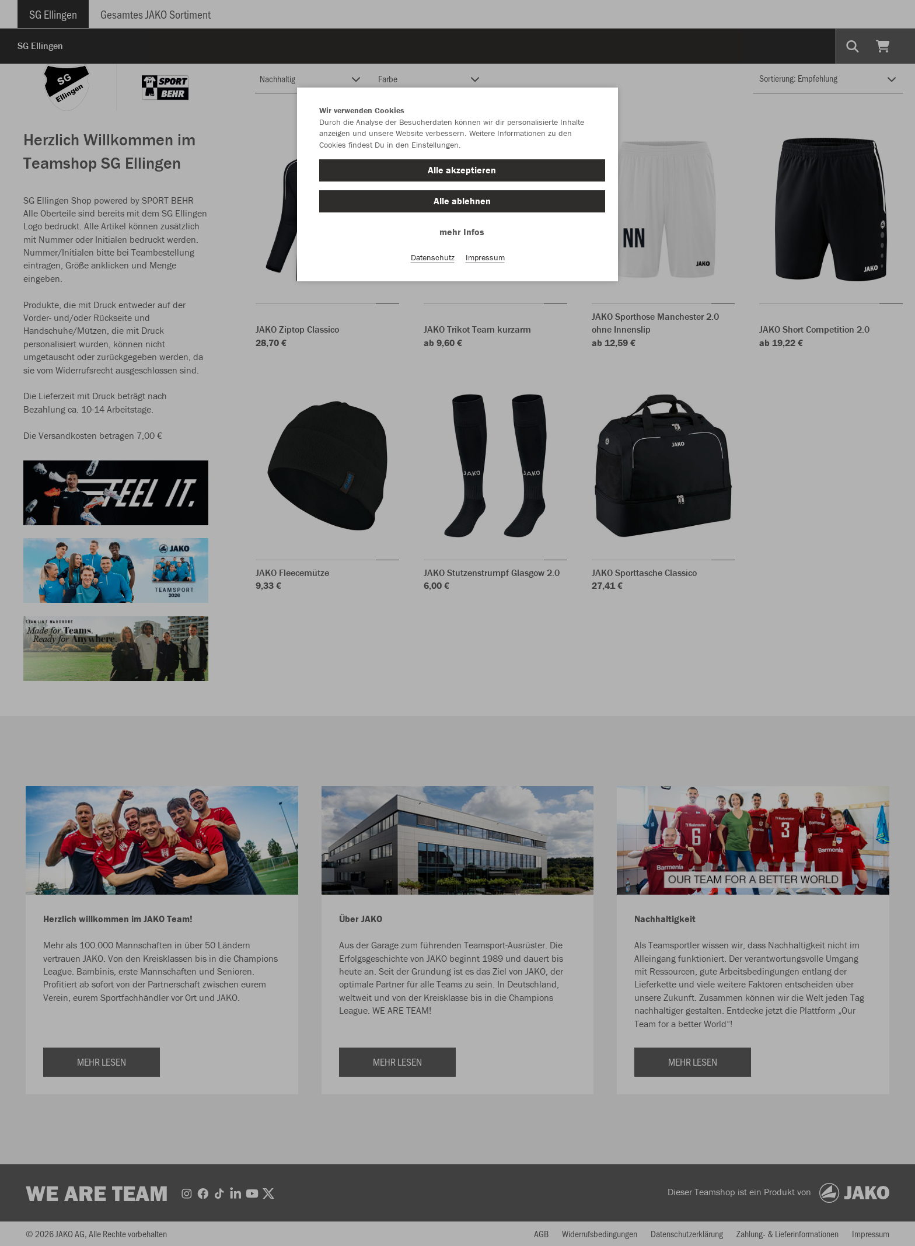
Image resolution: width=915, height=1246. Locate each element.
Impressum (485, 257)
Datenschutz (433, 257)
